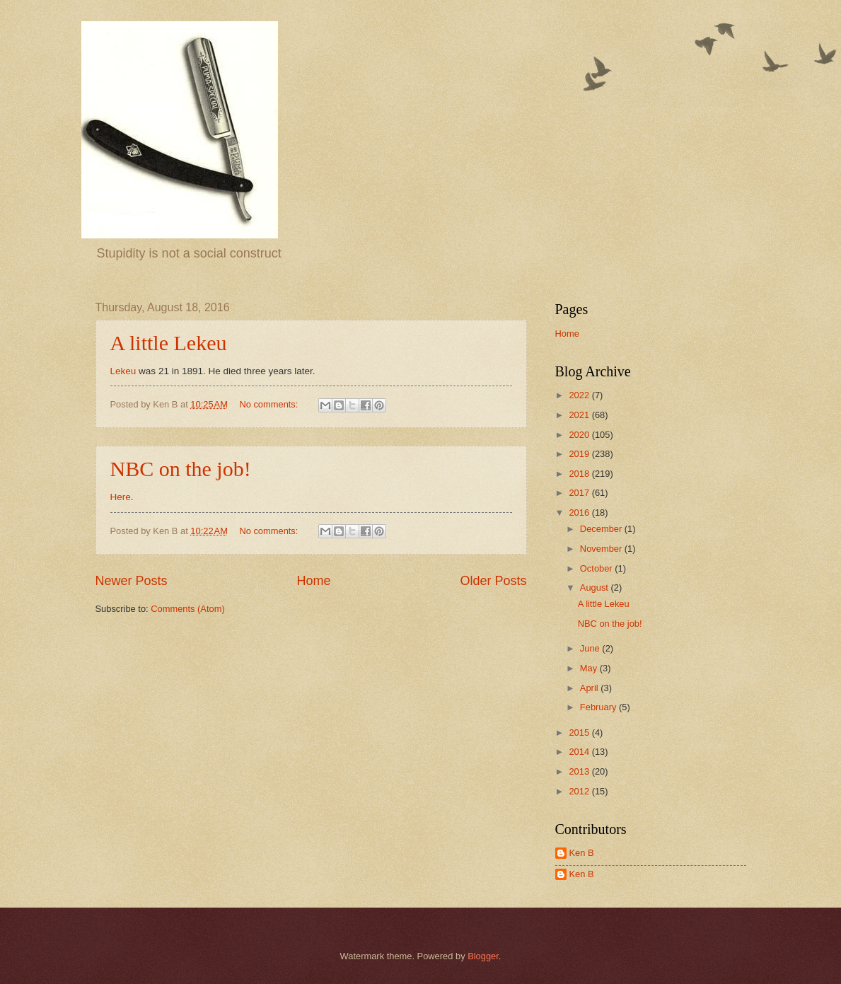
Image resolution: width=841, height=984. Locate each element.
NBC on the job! (180, 468)
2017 (580, 492)
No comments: (270, 404)
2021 (580, 415)
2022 (580, 395)
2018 (580, 473)
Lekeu (124, 371)
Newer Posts (131, 581)
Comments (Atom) (187, 608)
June (591, 648)
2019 (580, 453)
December (602, 528)
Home (313, 581)
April (590, 688)
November (602, 548)
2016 (580, 512)
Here (120, 497)
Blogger (483, 956)
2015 (580, 732)
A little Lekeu (168, 342)
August (595, 587)
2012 (580, 791)
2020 (580, 434)
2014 (580, 751)
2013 (580, 771)
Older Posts (493, 581)
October (597, 568)
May (590, 668)
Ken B (581, 852)
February (599, 707)
